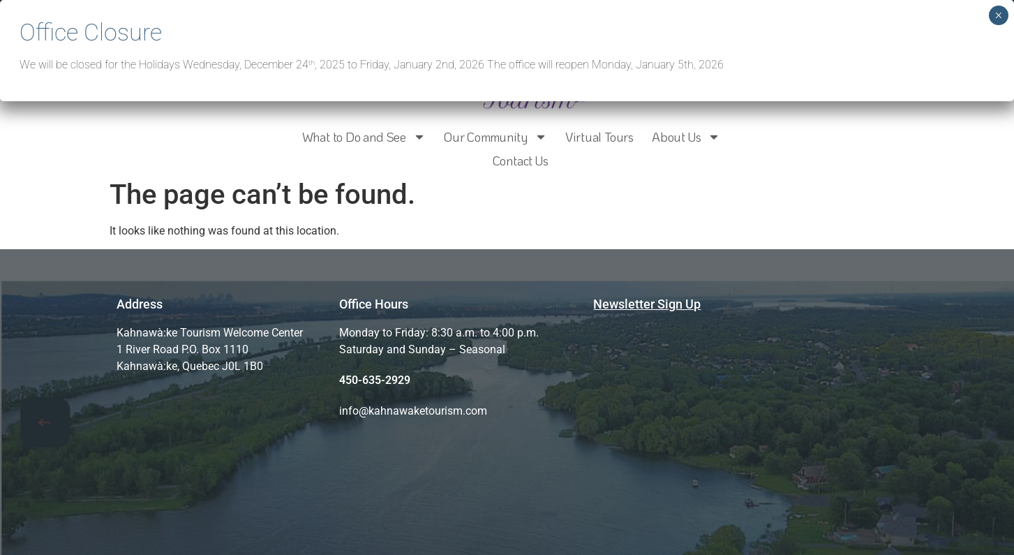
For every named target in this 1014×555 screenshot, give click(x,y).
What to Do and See (364, 137)
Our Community (495, 137)
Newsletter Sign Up (647, 304)
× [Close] (998, 15)
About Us (686, 137)
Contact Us (521, 160)
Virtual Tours (599, 136)
